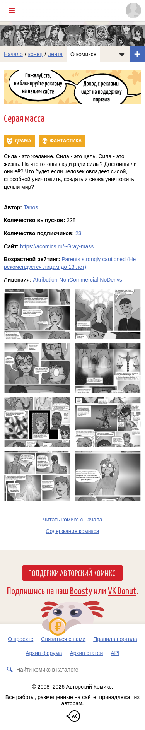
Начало (13, 54)
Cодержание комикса (72, 531)
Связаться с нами (63, 639)
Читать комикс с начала (72, 519)
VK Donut (122, 590)
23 (78, 233)
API (115, 653)
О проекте (20, 639)
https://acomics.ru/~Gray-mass (57, 246)
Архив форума (44, 653)
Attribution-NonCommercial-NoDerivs (77, 280)
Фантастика (66, 141)
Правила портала (115, 639)
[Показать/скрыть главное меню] (11, 10)
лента (55, 54)
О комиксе (83, 54)
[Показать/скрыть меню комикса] (122, 54)
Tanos (31, 207)
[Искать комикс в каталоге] (9, 669)
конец (35, 54)
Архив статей (86, 653)
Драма (23, 141)
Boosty (81, 590)
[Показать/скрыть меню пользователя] (133, 10)
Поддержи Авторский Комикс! (72, 573)
